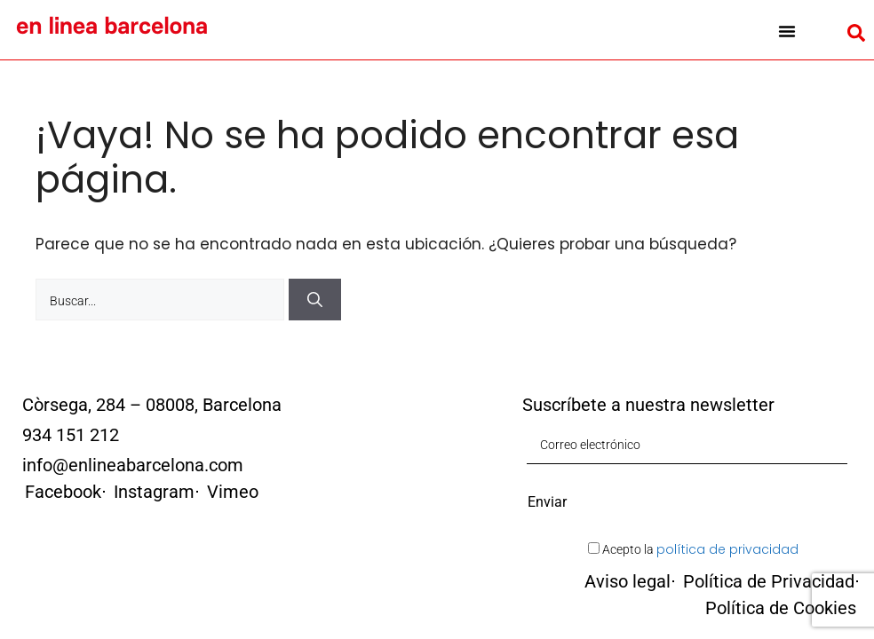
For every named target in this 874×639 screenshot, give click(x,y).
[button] (786, 31)
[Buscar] (315, 300)
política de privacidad (727, 549)
